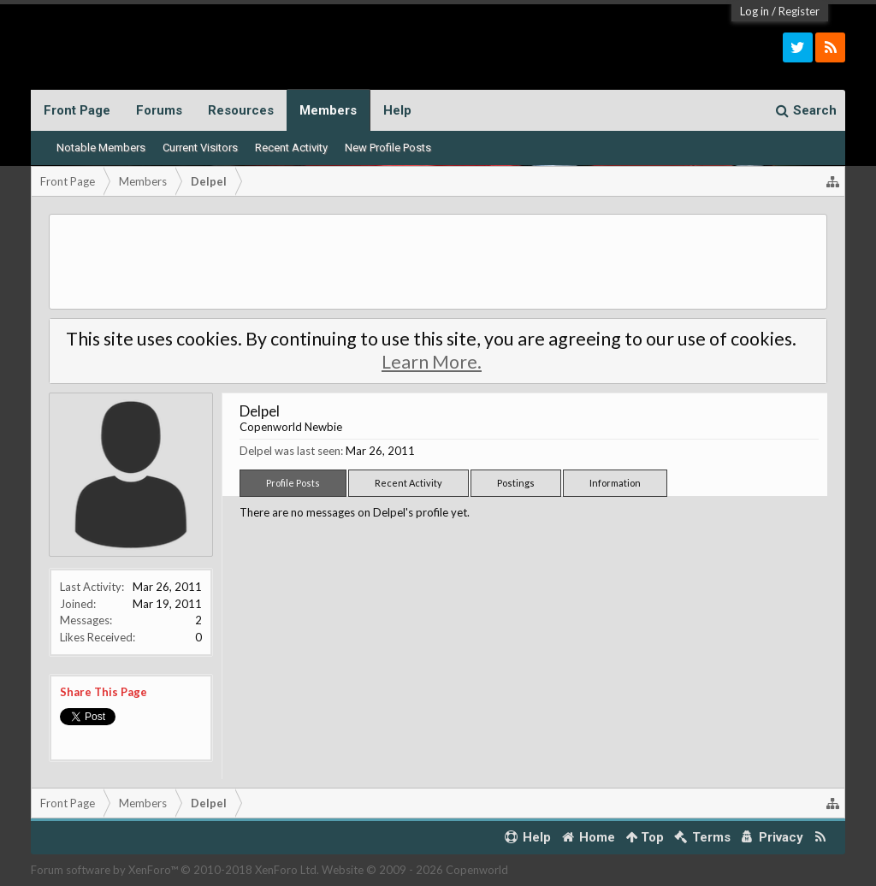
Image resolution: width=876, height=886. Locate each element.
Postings (516, 482)
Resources (241, 110)
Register (799, 11)
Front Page (77, 110)
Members (328, 110)
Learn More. (432, 362)
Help (397, 110)
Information (615, 482)
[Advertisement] (438, 261)
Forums (159, 110)
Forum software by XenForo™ (175, 870)
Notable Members (100, 147)
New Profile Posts (388, 147)
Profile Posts (293, 482)
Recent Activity (291, 147)
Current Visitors (200, 147)
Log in (754, 11)
